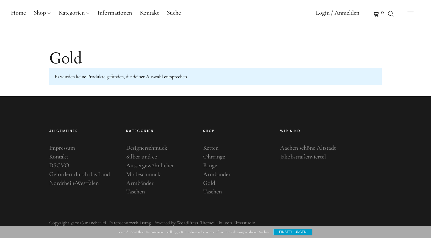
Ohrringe (214, 156)
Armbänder (140, 183)
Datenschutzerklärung (129, 223)
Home (18, 12)
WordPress (187, 223)
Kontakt (149, 12)
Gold (209, 183)
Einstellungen (292, 232)
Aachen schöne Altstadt (308, 147)
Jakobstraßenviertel (303, 156)
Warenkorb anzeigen (369, 13)
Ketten (211, 147)
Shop (40, 12)
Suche (174, 12)
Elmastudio (244, 223)
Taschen (135, 191)
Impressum (62, 147)
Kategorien (72, 12)
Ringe (210, 165)
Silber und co (142, 156)
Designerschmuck (146, 147)
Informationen (115, 12)
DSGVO (59, 165)
